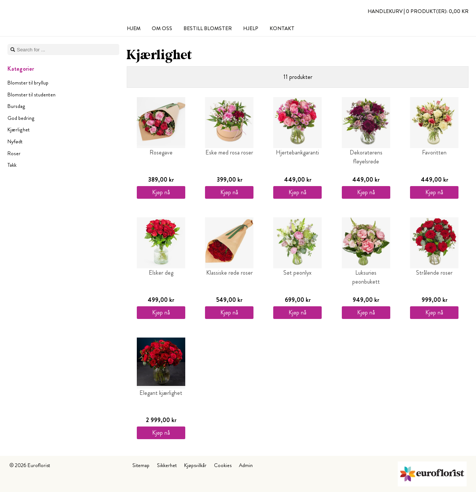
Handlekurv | (418, 11)
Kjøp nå (161, 192)
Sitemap (140, 465)
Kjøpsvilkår (195, 465)
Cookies (222, 465)
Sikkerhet (167, 465)
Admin (246, 465)
